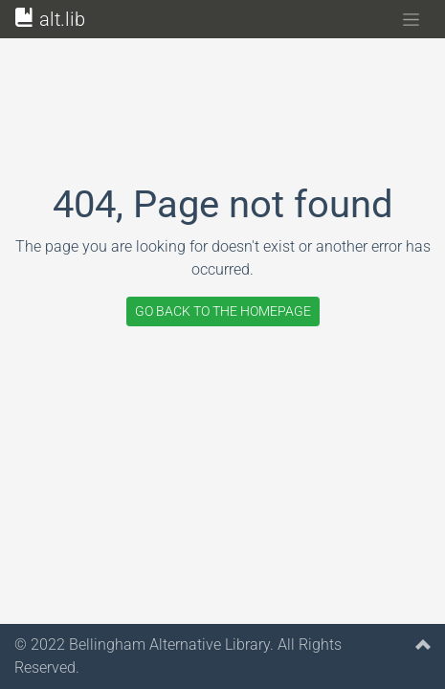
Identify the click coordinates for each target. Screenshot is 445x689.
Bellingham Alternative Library (169, 644)
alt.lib (50, 19)
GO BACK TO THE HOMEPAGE (223, 311)
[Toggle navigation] (411, 19)
